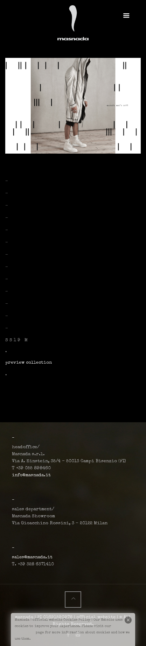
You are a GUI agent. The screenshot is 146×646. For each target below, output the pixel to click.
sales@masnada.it (32, 557)
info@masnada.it (31, 475)
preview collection (28, 363)
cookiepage (25, 632)
